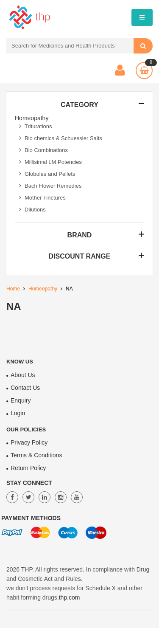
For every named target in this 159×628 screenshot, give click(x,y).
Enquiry (21, 400)
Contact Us (25, 387)
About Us (23, 375)
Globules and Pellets (47, 174)
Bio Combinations (43, 150)
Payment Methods (31, 518)
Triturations (35, 126)
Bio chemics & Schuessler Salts (60, 138)
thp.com (69, 597)
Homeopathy (42, 289)
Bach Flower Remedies (50, 186)
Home (13, 289)
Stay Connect (29, 482)
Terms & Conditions (36, 455)
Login (18, 413)
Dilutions (32, 209)
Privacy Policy (29, 442)
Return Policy (28, 468)
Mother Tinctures (42, 197)
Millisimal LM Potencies (50, 162)
